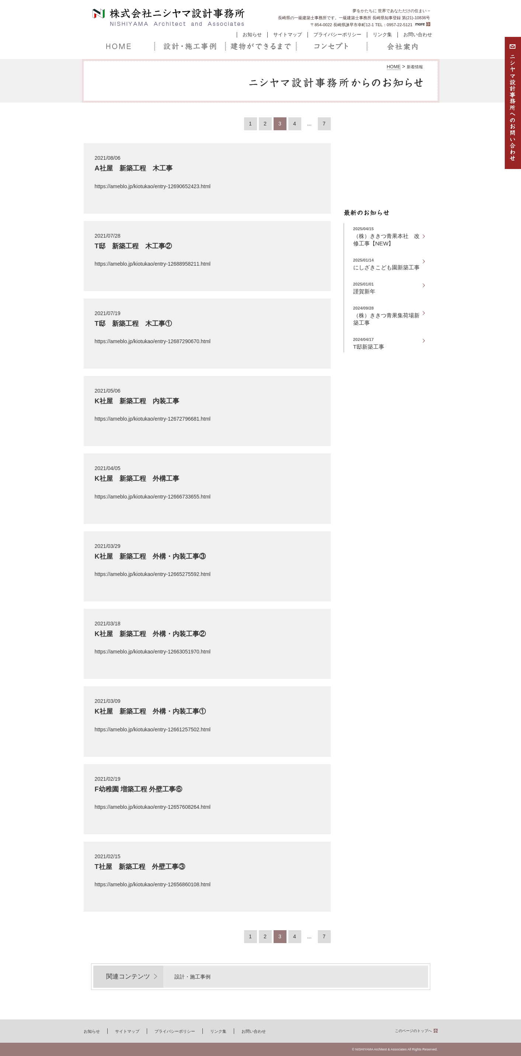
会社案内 (402, 46)
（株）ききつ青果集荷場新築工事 (386, 319)
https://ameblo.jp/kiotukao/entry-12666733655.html (153, 497)
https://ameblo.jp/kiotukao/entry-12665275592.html (153, 574)
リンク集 (382, 34)
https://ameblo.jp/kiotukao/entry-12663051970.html (153, 652)
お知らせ (252, 34)
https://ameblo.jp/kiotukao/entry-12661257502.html (153, 729)
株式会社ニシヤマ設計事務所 (169, 17)
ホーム (119, 46)
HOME (394, 66)
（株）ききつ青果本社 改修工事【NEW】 (386, 239)
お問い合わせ (417, 34)
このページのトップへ (413, 1031)
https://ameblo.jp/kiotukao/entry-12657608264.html (153, 807)
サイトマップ (287, 34)
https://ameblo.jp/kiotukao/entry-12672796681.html (153, 419)
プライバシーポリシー (337, 34)
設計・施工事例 (189, 46)
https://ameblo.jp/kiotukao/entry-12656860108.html (153, 884)
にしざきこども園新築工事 (386, 267)
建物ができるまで (260, 46)
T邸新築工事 (368, 347)
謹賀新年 (364, 291)
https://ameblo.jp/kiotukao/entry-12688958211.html (153, 264)
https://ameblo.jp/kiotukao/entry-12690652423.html (153, 186)
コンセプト (331, 46)
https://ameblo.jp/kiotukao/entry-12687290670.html (153, 341)
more (422, 24)
